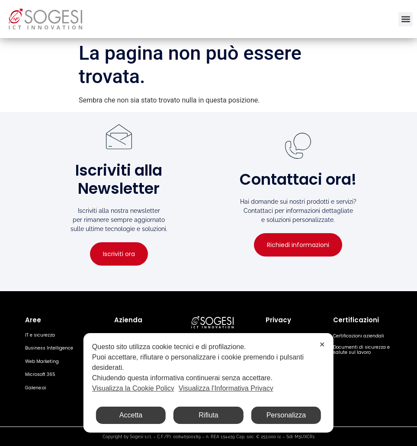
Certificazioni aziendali (358, 336)
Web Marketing (42, 361)
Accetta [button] (130, 415)
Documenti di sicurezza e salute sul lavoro (361, 350)
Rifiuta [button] (208, 415)
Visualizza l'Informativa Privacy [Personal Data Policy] (226, 388)
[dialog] (208, 383)
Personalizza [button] (286, 415)
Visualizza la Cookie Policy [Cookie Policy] (133, 388)
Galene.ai (35, 388)
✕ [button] (322, 344)
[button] (405, 19)
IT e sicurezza (40, 335)
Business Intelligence (49, 348)
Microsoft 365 (40, 374)
